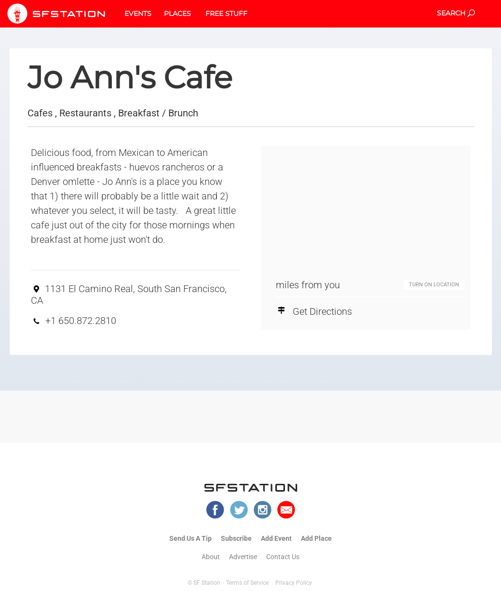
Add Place (316, 538)
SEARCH (456, 13)
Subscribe (236, 538)
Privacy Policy (293, 582)
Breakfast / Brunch (158, 113)
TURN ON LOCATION (434, 284)
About (211, 557)
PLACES (177, 13)
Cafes (40, 113)
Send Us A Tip (190, 538)
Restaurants (85, 113)
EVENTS (137, 13)
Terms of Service (247, 582)
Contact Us (282, 557)
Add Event (276, 538)
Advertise (243, 557)
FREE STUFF (226, 13)
